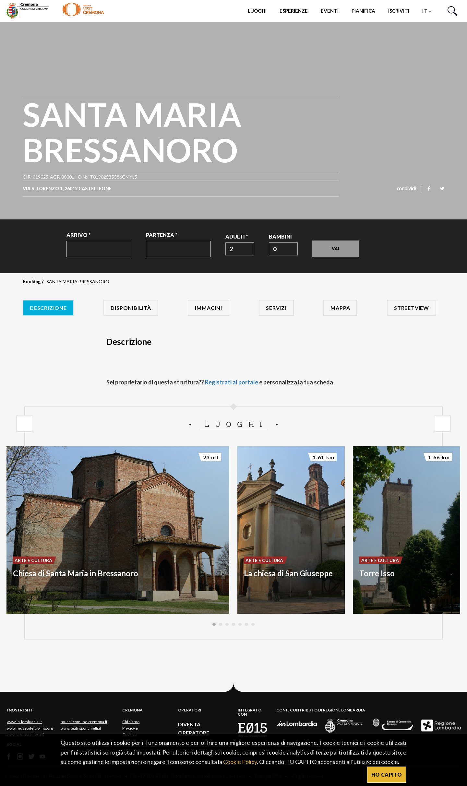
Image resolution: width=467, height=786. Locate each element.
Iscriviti (398, 11)
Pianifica (363, 11)
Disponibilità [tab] (131, 308)
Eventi (330, 11)
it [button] (426, 11)
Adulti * (236, 236)
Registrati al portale (231, 382)
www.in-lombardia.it (24, 721)
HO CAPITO (386, 774)
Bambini (280, 236)
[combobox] (239, 248)
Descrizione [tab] (48, 308)
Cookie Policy (240, 761)
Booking (32, 281)
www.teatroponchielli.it (81, 728)
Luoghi (257, 11)
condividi (406, 189)
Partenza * (161, 235)
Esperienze (294, 11)
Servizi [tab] (276, 308)
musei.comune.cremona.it (84, 721)
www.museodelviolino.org (30, 728)
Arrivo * (78, 235)
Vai (335, 248)
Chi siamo (130, 721)
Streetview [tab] (411, 308)
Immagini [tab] (208, 308)
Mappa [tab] (340, 308)
